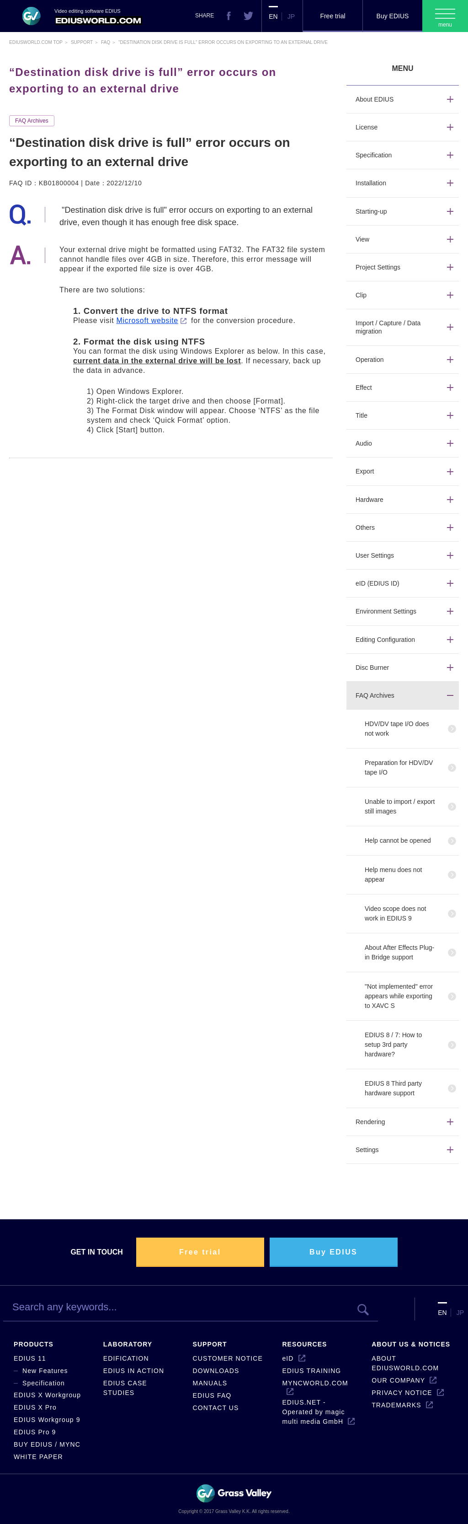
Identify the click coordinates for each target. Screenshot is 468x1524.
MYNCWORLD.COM (315, 1383)
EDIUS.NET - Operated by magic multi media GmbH (313, 1412)
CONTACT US (216, 1407)
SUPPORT (210, 1344)
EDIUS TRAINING (311, 1370)
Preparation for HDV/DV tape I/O (399, 767)
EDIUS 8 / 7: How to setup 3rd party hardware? (393, 1044)
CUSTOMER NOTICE (228, 1358)
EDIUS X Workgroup (47, 1395)
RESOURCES (304, 1344)
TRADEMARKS (396, 1405)
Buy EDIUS (393, 16)
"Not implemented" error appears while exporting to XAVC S (399, 996)
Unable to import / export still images (400, 806)
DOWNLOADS (216, 1370)
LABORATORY (127, 1344)
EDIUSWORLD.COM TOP (36, 42)
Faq (105, 42)
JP (291, 16)
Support (82, 42)
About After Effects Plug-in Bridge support (399, 952)
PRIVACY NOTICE (402, 1392)
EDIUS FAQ (212, 1395)
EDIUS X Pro (35, 1407)
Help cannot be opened (398, 840)
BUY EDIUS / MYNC (47, 1444)
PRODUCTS (33, 1344)
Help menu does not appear (393, 874)
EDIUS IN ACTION (133, 1370)
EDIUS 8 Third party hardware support (393, 1088)
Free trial (332, 16)
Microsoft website (147, 320)
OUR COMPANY (398, 1380)
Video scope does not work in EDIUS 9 (395, 913)
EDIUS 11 (30, 1358)
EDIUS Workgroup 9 (47, 1419)
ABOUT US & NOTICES (411, 1344)
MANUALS (210, 1383)
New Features (45, 1370)
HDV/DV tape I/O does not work (397, 728)
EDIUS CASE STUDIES (125, 1387)
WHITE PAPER (38, 1456)
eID (287, 1358)
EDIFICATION (126, 1358)
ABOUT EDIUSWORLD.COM (405, 1363)
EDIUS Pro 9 (35, 1432)
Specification (43, 1383)
